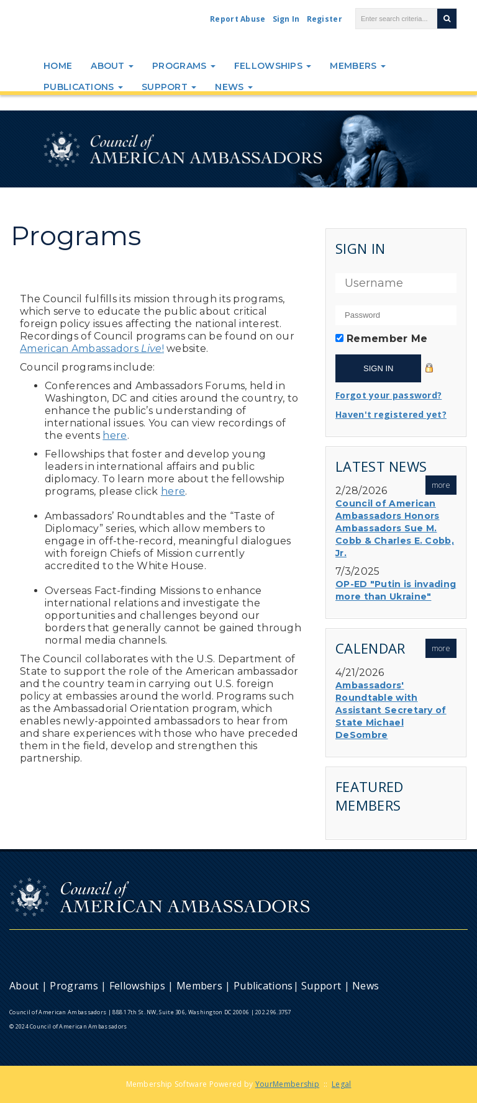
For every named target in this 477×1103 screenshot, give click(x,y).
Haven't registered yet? (391, 414)
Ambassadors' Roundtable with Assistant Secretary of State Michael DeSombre (391, 710)
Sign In (286, 19)
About (112, 65)
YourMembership (287, 1084)
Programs (184, 65)
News (234, 86)
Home (57, 65)
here (114, 435)
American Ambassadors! (92, 348)
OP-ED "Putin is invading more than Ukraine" (395, 590)
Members (357, 65)
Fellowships (273, 65)
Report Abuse (238, 19)
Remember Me (387, 338)
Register (324, 19)
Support (169, 86)
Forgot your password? (388, 395)
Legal (342, 1084)
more (441, 485)
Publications (83, 86)
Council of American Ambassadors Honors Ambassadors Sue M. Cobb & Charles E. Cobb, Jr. (394, 528)
